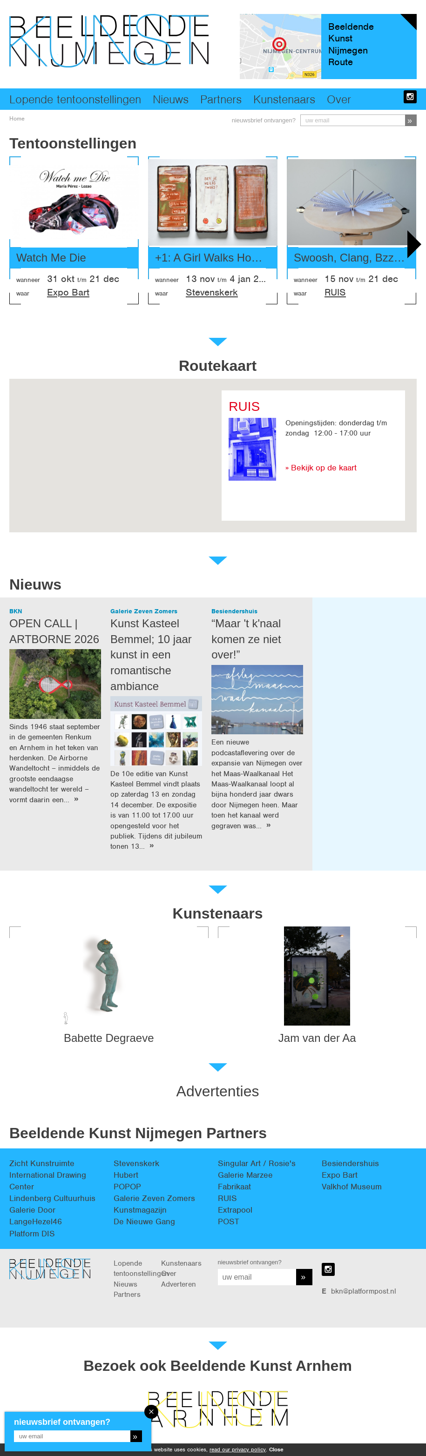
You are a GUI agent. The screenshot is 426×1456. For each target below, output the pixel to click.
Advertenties (217, 1091)
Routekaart (218, 365)
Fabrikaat (234, 1186)
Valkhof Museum (352, 1186)
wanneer (28, 280)
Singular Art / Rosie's (257, 1163)
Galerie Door (32, 1210)
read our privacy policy (238, 1449)
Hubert (126, 1175)
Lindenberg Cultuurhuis (52, 1198)
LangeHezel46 (35, 1221)
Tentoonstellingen (72, 143)
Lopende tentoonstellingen (75, 99)
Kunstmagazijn (140, 1210)
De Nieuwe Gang (144, 1221)
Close (276, 1449)
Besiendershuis (234, 611)
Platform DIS (32, 1233)
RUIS (335, 292)
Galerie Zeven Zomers (143, 611)
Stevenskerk (212, 292)
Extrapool (235, 1210)
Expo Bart (68, 292)
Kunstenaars (284, 99)
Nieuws (171, 99)
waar (22, 293)
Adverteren (178, 1284)
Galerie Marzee (245, 1175)
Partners (221, 99)
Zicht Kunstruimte (41, 1163)
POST (228, 1221)
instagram (410, 96)
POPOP (127, 1186)
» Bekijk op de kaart (321, 468)
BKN (15, 611)
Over (339, 99)
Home (17, 118)
